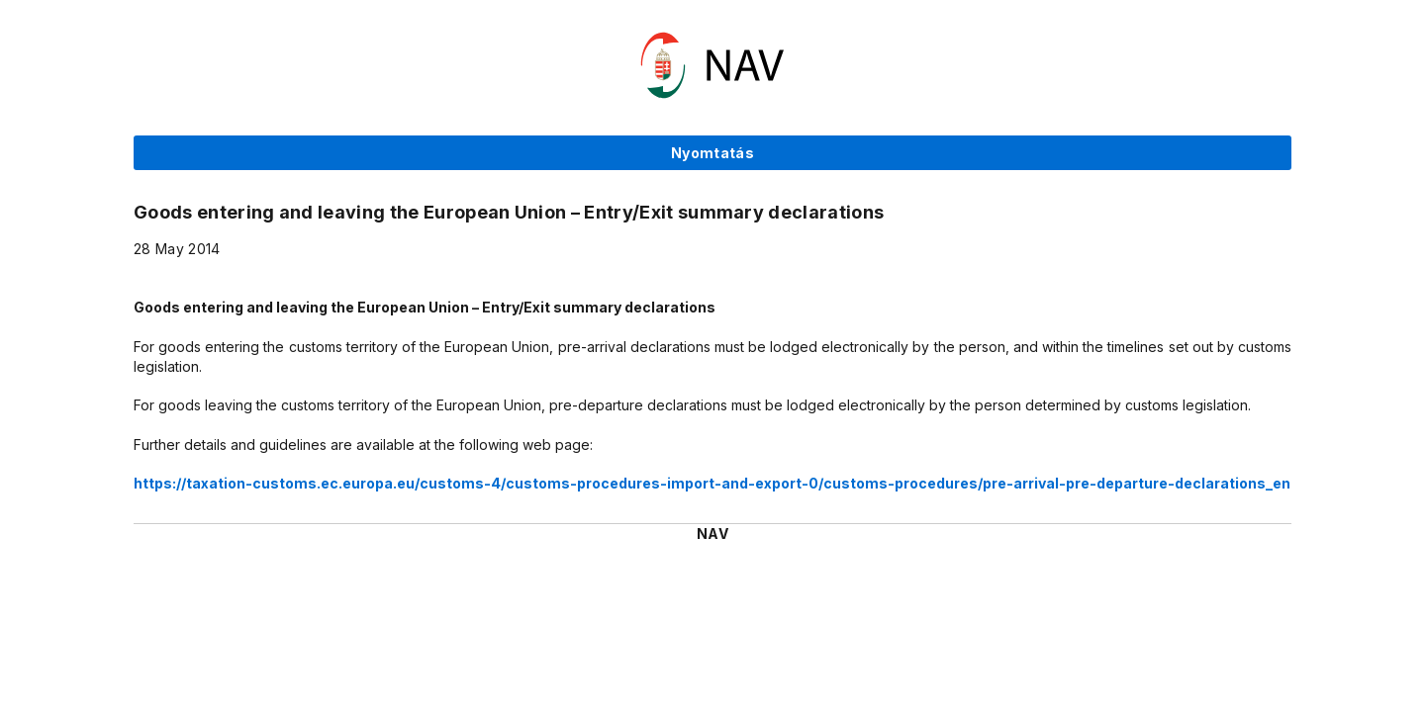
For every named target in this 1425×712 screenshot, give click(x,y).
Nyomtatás (712, 152)
